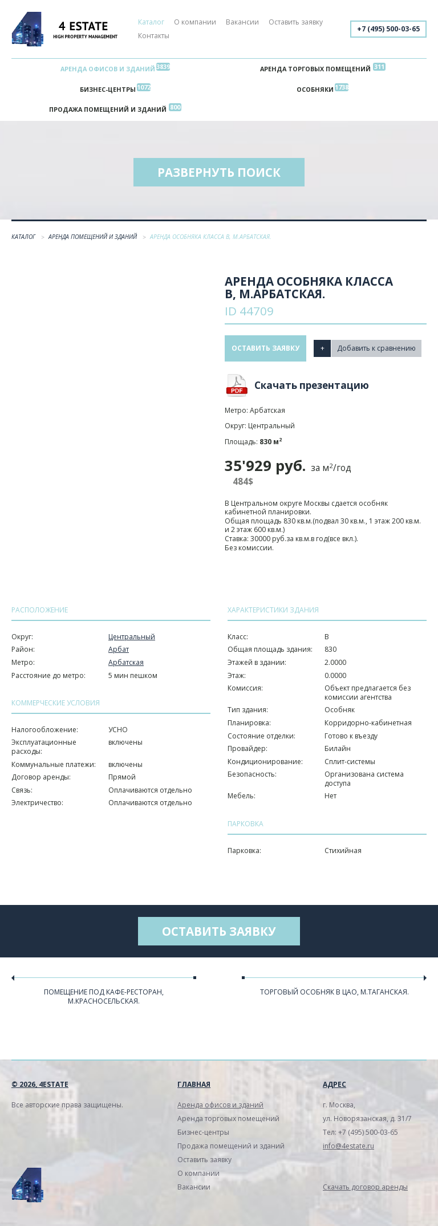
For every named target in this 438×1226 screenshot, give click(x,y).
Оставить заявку (296, 22)
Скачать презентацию (311, 385)
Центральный (131, 637)
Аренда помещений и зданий (93, 237)
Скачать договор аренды (365, 1187)
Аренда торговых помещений (315, 68)
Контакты (153, 35)
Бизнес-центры (108, 89)
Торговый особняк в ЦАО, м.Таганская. (334, 992)
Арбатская (126, 662)
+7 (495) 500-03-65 (388, 29)
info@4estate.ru (348, 1146)
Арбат (118, 650)
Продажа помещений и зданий (108, 109)
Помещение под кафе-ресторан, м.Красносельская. (104, 996)
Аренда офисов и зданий (107, 68)
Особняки (315, 89)
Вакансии (242, 22)
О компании (195, 22)
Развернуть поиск (219, 172)
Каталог (151, 22)
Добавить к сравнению (376, 348)
